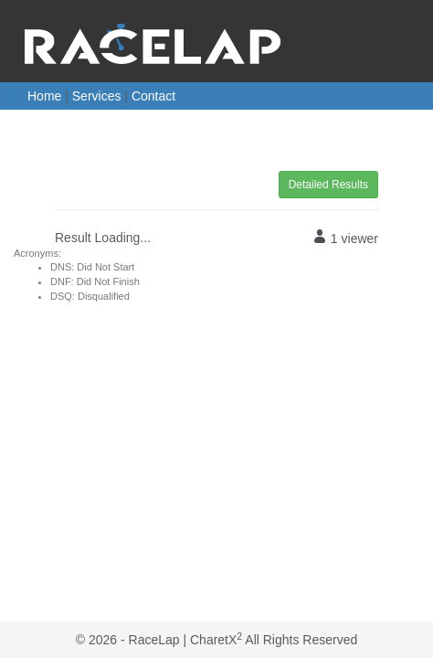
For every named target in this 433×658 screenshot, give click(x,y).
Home (44, 96)
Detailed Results (328, 184)
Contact (153, 96)
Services (96, 96)
